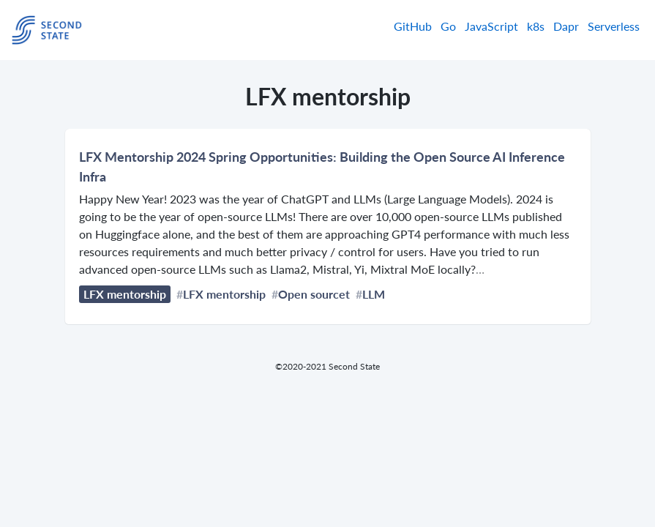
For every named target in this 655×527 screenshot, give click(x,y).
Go (448, 26)
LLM (373, 294)
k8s (535, 26)
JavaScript (491, 26)
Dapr (566, 26)
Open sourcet (314, 294)
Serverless (614, 26)
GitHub (413, 26)
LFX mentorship (124, 294)
